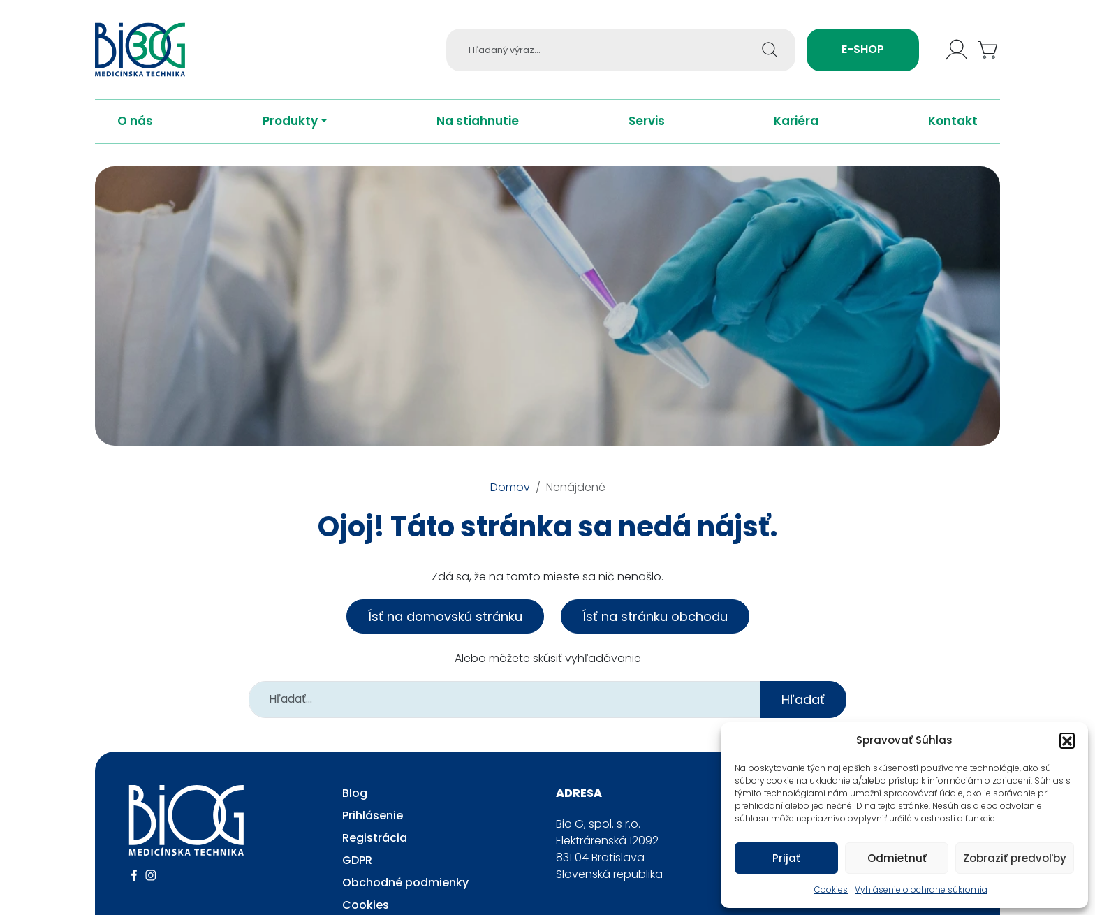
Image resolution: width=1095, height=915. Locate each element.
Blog (354, 806)
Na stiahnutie (477, 134)
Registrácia (374, 850)
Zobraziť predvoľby (1014, 858)
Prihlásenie (372, 828)
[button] (1067, 740)
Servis (647, 134)
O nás (135, 134)
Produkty (290, 134)
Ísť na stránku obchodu (655, 629)
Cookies (831, 889)
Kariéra (796, 134)
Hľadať (803, 712)
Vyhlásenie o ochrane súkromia (921, 889)
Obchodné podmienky (405, 895)
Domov (510, 500)
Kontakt (953, 134)
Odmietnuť (897, 858)
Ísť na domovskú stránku (445, 629)
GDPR (357, 873)
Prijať (786, 858)
